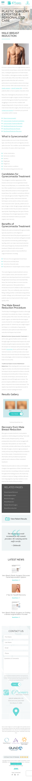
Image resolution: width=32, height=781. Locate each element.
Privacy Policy (21, 762)
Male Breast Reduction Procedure (12, 126)
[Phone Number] (27, 3)
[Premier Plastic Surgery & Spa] (14, 3)
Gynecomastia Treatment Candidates (13, 121)
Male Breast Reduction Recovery (12, 131)
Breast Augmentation (10, 495)
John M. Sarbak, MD (16, 88)
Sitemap (27, 762)
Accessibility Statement (16, 763)
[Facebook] (13, 775)
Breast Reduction (9, 502)
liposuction (9, 349)
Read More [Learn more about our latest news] (15, 580)
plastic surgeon (6, 88)
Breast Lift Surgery (9, 498)
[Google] (15, 775)
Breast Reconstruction (10, 508)
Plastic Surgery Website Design (16, 765)
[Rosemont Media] (16, 768)
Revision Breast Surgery (10, 505)
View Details (14, 414)
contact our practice (7, 110)
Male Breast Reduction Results (11, 128)
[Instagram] (18, 775)
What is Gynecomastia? (9, 118)
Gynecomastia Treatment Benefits (12, 123)
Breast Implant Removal (11, 492)
